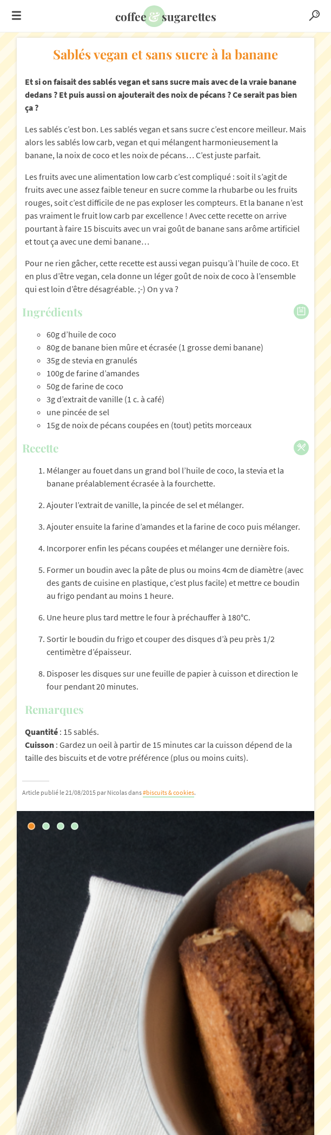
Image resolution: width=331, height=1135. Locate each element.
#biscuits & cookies (168, 792)
